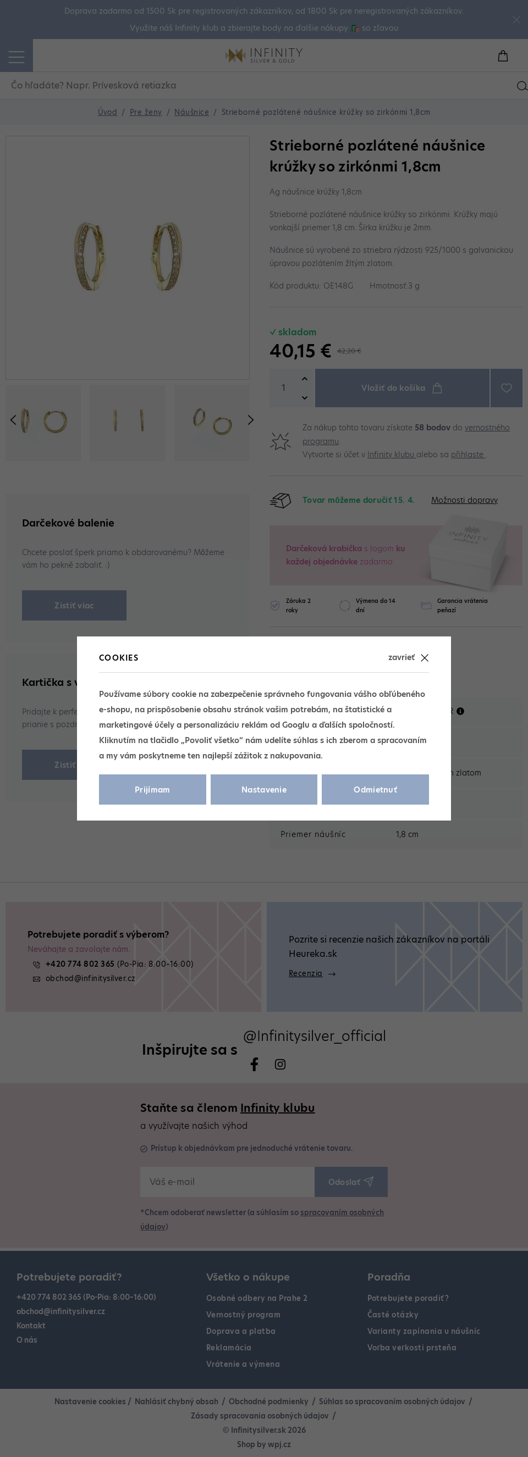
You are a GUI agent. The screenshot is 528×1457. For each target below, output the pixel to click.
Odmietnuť (375, 789)
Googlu (296, 724)
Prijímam (152, 789)
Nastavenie (264, 789)
